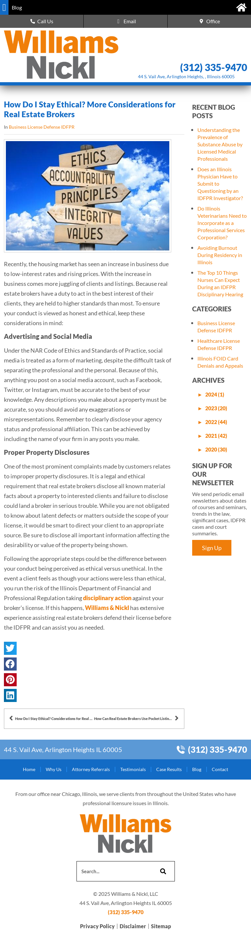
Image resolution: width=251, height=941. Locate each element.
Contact (220, 769)
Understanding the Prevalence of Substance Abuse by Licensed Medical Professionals (220, 144)
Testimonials (133, 769)
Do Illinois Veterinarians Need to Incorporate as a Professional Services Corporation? (222, 222)
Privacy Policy (97, 926)
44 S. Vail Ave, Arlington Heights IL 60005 (63, 749)
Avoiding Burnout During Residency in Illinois (219, 255)
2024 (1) (214, 394)
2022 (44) (216, 422)
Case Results (169, 769)
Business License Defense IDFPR (42, 127)
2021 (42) (216, 436)
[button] (4, 7)
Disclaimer (133, 926)
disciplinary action (107, 597)
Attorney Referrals (91, 769)
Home (29, 769)
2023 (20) (216, 408)
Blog (196, 769)
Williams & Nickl (107, 607)
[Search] (162, 871)
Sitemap (161, 926)
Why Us (53, 769)
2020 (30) (216, 449)
